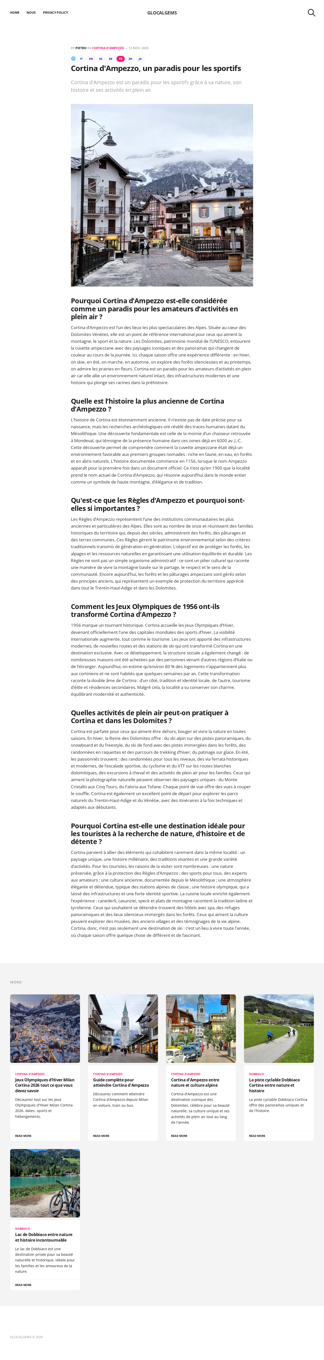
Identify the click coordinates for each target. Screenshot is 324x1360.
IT (81, 59)
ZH (137, 59)
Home (14, 12)
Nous (31, 12)
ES (104, 59)
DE (115, 59)
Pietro (81, 48)
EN (92, 59)
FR (126, 59)
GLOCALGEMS (162, 12)
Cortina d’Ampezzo (108, 48)
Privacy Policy (55, 12)
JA (147, 59)
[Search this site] (311, 13)
